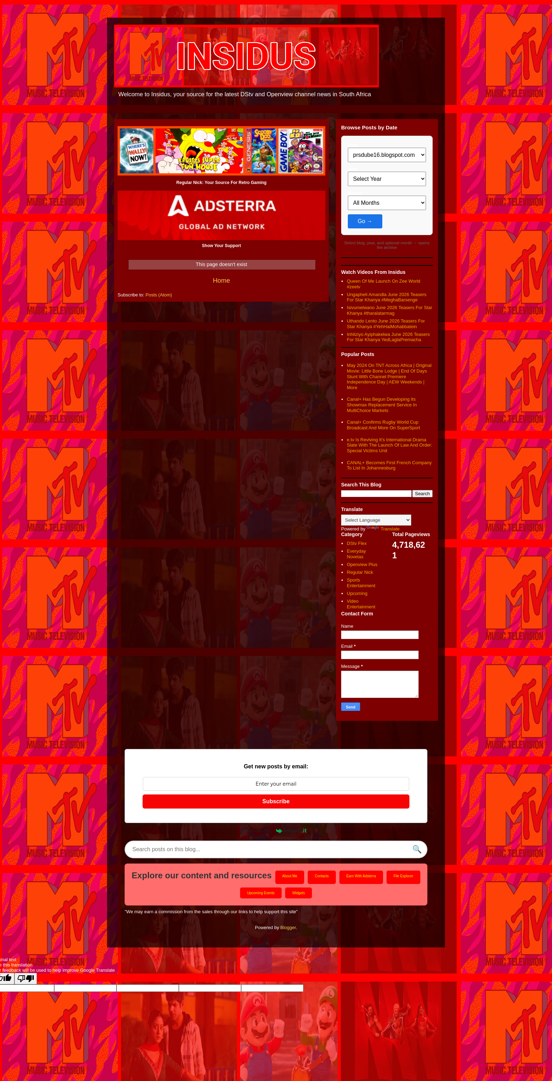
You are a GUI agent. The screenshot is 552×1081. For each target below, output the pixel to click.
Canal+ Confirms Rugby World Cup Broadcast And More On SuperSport (383, 424)
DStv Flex (356, 543)
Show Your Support (221, 245)
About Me (289, 876)
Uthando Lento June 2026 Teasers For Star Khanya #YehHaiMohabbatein (386, 323)
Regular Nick (360, 572)
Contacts (321, 876)
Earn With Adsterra (361, 876)
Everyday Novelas (356, 553)
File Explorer (403, 876)
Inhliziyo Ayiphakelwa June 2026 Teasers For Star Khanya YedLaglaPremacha (388, 337)
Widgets (298, 893)
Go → (365, 221)
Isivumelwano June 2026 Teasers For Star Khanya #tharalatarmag (389, 310)
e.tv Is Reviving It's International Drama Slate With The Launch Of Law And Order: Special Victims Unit (389, 445)
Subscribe (275, 801)
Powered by (276, 831)
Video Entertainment (361, 603)
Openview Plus (362, 564)
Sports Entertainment (361, 582)
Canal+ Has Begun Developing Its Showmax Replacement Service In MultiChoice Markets (382, 405)
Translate (383, 529)
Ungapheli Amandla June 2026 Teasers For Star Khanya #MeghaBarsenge (386, 297)
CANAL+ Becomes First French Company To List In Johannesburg (389, 465)
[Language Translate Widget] (376, 520)
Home (221, 280)
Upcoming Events (261, 893)
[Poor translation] (25, 978)
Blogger (288, 927)
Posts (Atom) (159, 294)
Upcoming (357, 593)
